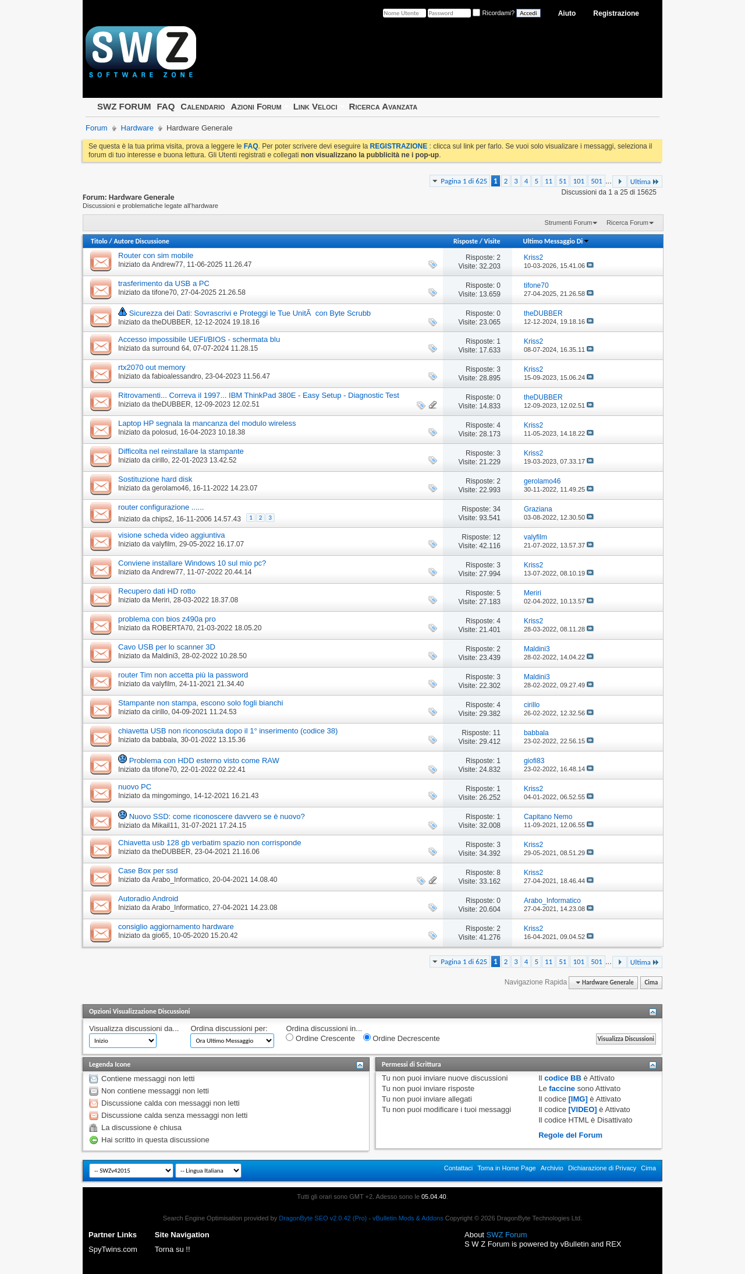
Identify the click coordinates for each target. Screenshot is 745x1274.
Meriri (160, 600)
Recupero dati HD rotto (157, 591)
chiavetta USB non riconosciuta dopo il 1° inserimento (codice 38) (228, 730)
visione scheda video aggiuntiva (171, 535)
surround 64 (170, 348)
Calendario (202, 106)
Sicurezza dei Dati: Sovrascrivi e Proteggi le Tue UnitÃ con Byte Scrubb (250, 313)
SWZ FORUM (124, 106)
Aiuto (567, 13)
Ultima (644, 181)
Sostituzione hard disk (155, 479)
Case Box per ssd (148, 870)
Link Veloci (315, 106)
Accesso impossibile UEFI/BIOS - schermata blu (199, 339)
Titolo (99, 241)
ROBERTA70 (172, 628)
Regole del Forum (570, 1135)
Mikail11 (165, 825)
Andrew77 (167, 264)
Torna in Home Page (506, 1167)
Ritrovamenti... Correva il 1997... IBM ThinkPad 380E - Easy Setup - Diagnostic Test (258, 395)
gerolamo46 (170, 488)
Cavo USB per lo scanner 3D (166, 647)
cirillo (160, 460)
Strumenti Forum (569, 222)
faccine (562, 1088)
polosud (164, 432)
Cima (651, 982)
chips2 (162, 519)
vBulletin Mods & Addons (408, 1218)
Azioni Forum (256, 106)
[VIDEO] (583, 1109)
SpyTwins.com (112, 1249)
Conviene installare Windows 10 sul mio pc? (192, 563)
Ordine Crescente (320, 1038)
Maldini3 (165, 656)
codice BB (562, 1078)
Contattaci (458, 1167)
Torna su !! (172, 1249)
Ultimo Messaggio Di (556, 241)
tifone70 (164, 292)
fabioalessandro (176, 376)
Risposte (465, 241)
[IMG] (578, 1099)
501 (596, 181)
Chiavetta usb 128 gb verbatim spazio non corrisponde (209, 842)
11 (548, 181)
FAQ (166, 106)
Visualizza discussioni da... (134, 1028)
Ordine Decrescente (401, 1038)
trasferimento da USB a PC (164, 283)
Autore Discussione (141, 241)
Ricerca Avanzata (383, 106)
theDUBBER (171, 322)
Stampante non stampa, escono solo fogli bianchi (200, 702)
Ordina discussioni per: (228, 1028)
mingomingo (171, 796)
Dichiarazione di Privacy (602, 1167)
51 (562, 181)
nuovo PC (134, 786)
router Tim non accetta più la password (183, 674)
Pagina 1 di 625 (464, 181)
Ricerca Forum (627, 222)
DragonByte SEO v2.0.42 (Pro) (323, 1218)
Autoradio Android (148, 898)
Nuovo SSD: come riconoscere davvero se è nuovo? (217, 816)
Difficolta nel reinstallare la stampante (181, 451)
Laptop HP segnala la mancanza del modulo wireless (207, 423)
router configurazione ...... (161, 507)
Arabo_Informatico (179, 880)
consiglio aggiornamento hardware (176, 926)
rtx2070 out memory (152, 367)
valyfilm (163, 544)
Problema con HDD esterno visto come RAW (204, 760)
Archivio (552, 1167)
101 (578, 181)
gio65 (160, 935)
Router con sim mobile (155, 255)
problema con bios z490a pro (167, 619)
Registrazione (616, 13)
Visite (492, 241)
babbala (164, 740)
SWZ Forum (507, 1234)
